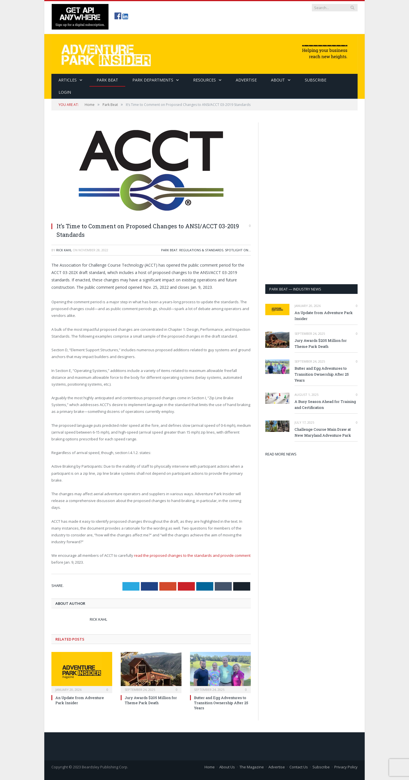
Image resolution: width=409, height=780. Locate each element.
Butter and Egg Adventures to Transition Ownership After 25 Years (221, 702)
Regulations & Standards (201, 250)
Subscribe (321, 766)
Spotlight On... (238, 250)
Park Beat (107, 80)
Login (65, 92)
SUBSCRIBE (315, 80)
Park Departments (152, 80)
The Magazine (251, 766)
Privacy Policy (346, 766)
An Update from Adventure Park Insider (324, 315)
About (278, 80)
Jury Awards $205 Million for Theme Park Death (151, 700)
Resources (204, 80)
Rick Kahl (64, 250)
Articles (68, 80)
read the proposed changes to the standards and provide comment (192, 555)
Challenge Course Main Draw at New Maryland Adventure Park (323, 432)
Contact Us (298, 766)
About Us (227, 766)
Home (209, 766)
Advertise (246, 80)
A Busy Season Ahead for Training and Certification (325, 404)
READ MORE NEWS (281, 454)
